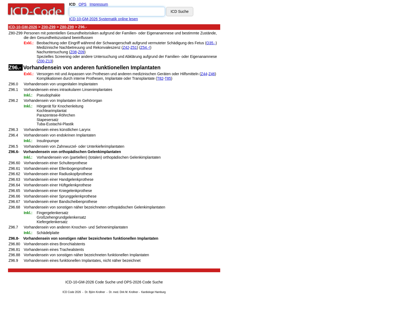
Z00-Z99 (48, 27)
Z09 (81, 52)
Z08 (73, 52)
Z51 (133, 47)
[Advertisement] (268, 104)
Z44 (204, 74)
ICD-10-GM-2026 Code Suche (90, 282)
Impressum (99, 4)
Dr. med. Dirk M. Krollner (123, 292)
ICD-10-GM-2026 (23, 27)
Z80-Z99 (67, 27)
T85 (168, 78)
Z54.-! (145, 47)
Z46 (211, 74)
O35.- (211, 43)
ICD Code (68, 292)
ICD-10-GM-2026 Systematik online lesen (103, 19)
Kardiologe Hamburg (153, 292)
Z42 (126, 47)
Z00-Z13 (45, 61)
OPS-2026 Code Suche (143, 282)
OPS (83, 4)
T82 (160, 78)
